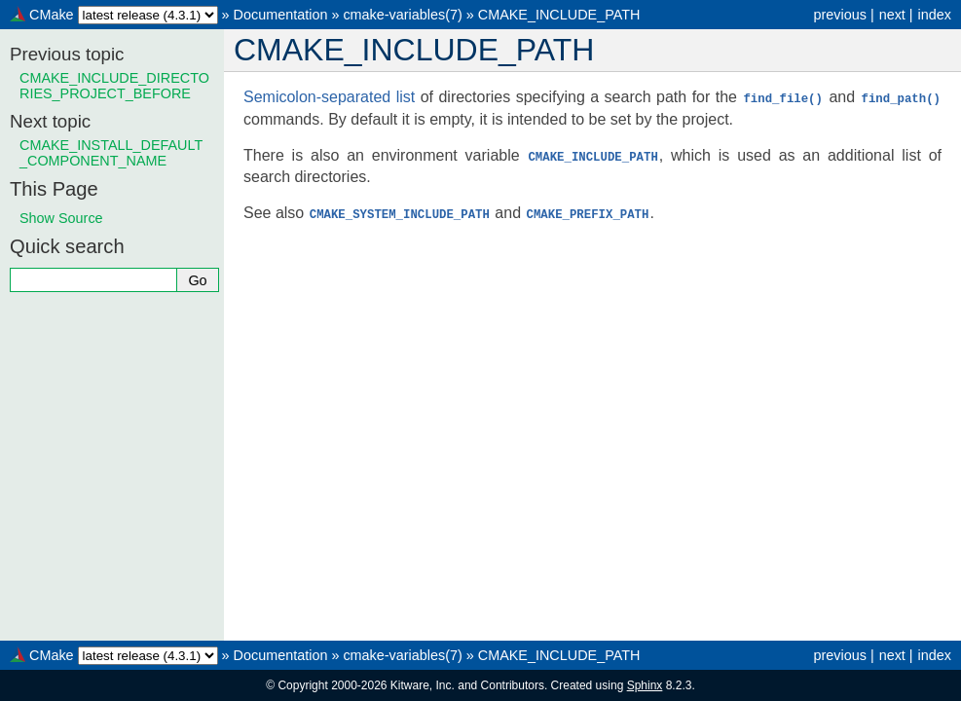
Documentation (281, 14)
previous (839, 14)
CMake (51, 14)
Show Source (61, 218)
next (892, 14)
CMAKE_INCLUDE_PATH (559, 14)
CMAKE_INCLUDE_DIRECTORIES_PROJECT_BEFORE (114, 85)
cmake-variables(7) (402, 14)
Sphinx (645, 685)
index (934, 14)
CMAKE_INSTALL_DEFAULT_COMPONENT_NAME (111, 152)
